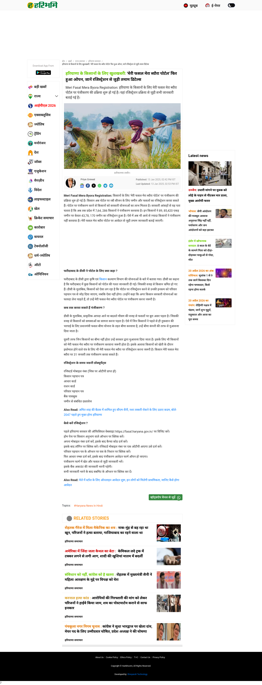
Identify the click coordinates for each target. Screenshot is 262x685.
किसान (103, 279)
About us (99, 657)
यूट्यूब (190, 5)
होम (63, 61)
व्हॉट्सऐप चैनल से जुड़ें (166, 497)
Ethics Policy (126, 657)
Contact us (145, 657)
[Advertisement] (131, 34)
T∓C (136, 657)
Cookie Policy (112, 657)
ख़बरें (70, 61)
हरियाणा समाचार (94, 61)
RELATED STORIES (91, 518)
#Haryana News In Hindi (88, 505)
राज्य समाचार (80, 61)
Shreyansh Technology (137, 674)
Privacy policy (159, 657)
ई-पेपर (212, 5)
